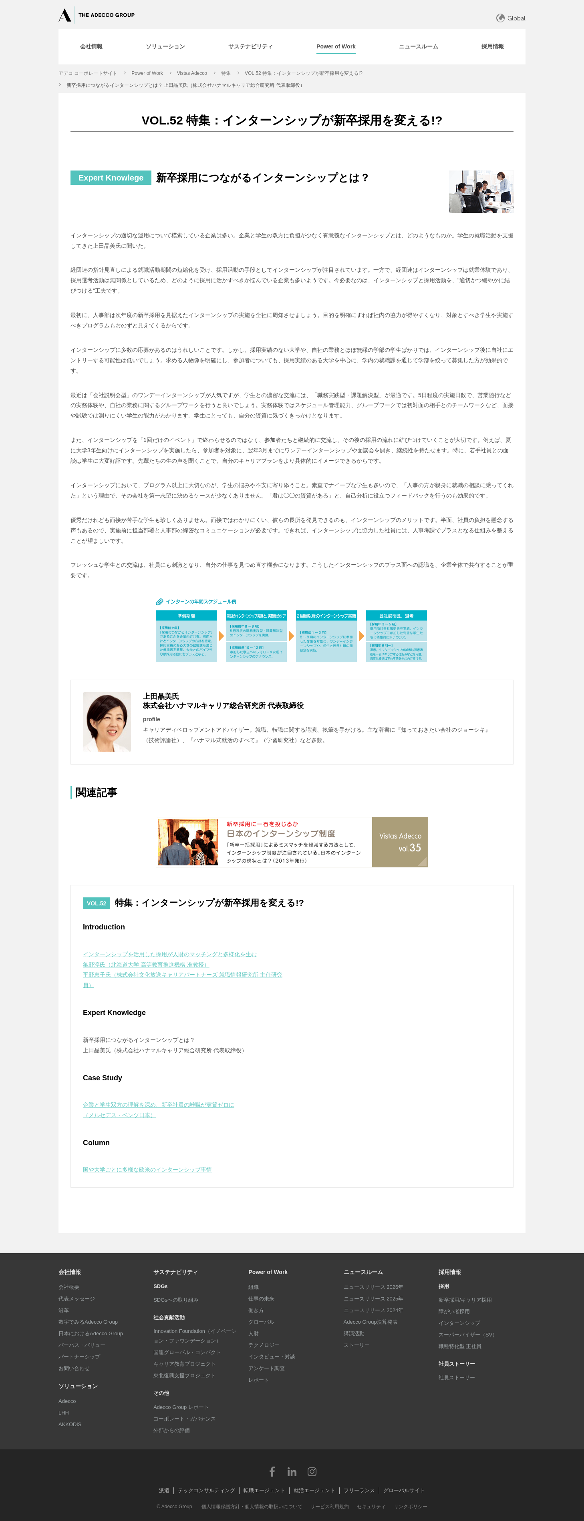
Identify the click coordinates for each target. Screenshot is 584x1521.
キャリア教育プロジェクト (184, 1364)
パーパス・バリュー (81, 1345)
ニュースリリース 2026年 (374, 1287)
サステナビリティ (175, 1272)
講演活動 (354, 1333)
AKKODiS (69, 1424)
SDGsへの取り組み (176, 1300)
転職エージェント (264, 1490)
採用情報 (450, 1272)
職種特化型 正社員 (460, 1346)
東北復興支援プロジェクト (184, 1376)
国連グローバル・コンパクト (187, 1352)
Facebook (272, 1471)
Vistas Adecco (192, 73)
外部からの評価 (171, 1430)
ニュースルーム (363, 1272)
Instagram (312, 1471)
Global (516, 18)
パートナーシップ (79, 1357)
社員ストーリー (457, 1378)
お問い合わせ (74, 1368)
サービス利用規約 (329, 1506)
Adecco (67, 1401)
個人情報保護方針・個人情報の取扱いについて (251, 1506)
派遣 (164, 1490)
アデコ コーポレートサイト (87, 73)
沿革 (63, 1310)
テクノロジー (264, 1345)
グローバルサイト (404, 1490)
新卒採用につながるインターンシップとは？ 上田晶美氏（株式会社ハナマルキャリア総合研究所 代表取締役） (185, 85)
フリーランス (359, 1490)
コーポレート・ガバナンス (184, 1419)
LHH (63, 1413)
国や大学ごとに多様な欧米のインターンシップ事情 (147, 1169)
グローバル (261, 1322)
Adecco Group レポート (181, 1407)
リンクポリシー (410, 1506)
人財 (253, 1333)
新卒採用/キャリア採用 (465, 1300)
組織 (253, 1287)
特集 (226, 73)
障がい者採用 (454, 1311)
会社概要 (68, 1287)
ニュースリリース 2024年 (374, 1310)
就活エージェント (314, 1490)
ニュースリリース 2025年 (374, 1299)
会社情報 (69, 1272)
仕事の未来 (261, 1299)
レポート (258, 1380)
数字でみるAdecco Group (88, 1322)
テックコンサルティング (206, 1490)
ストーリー (357, 1345)
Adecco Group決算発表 (371, 1322)
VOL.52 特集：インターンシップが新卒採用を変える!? (303, 73)
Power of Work (147, 73)
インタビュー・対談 (271, 1357)
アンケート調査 (266, 1368)
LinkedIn (292, 1471)
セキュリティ (371, 1506)
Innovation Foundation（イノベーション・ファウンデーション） (194, 1336)
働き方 (256, 1310)
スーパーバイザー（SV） (468, 1335)
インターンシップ (459, 1323)
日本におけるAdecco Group (90, 1333)
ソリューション (78, 1386)
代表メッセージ (76, 1299)
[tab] (91, 46)
